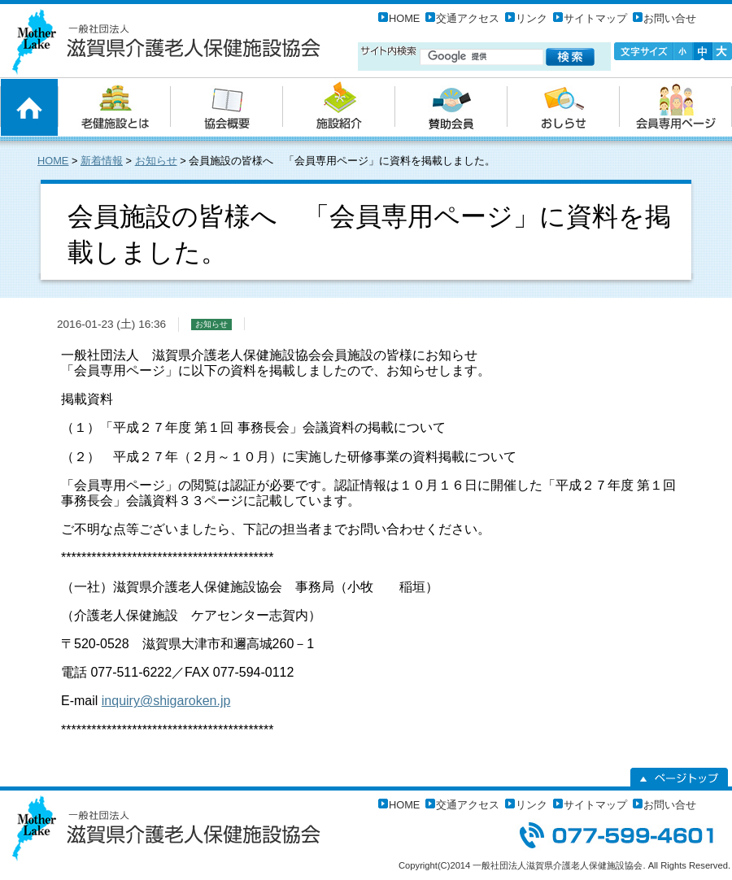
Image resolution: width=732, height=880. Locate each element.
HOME (404, 18)
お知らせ (156, 161)
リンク (531, 18)
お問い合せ (669, 18)
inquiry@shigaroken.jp (166, 701)
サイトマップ (595, 18)
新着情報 (102, 161)
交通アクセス (467, 18)
